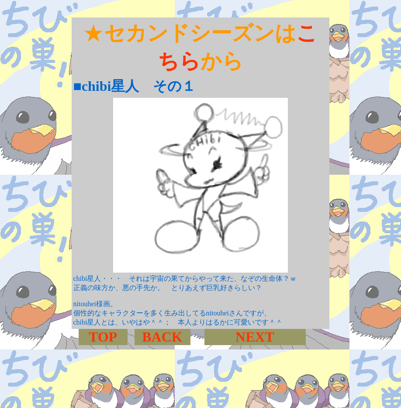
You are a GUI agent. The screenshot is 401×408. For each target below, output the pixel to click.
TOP (103, 337)
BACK (162, 337)
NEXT (254, 337)
